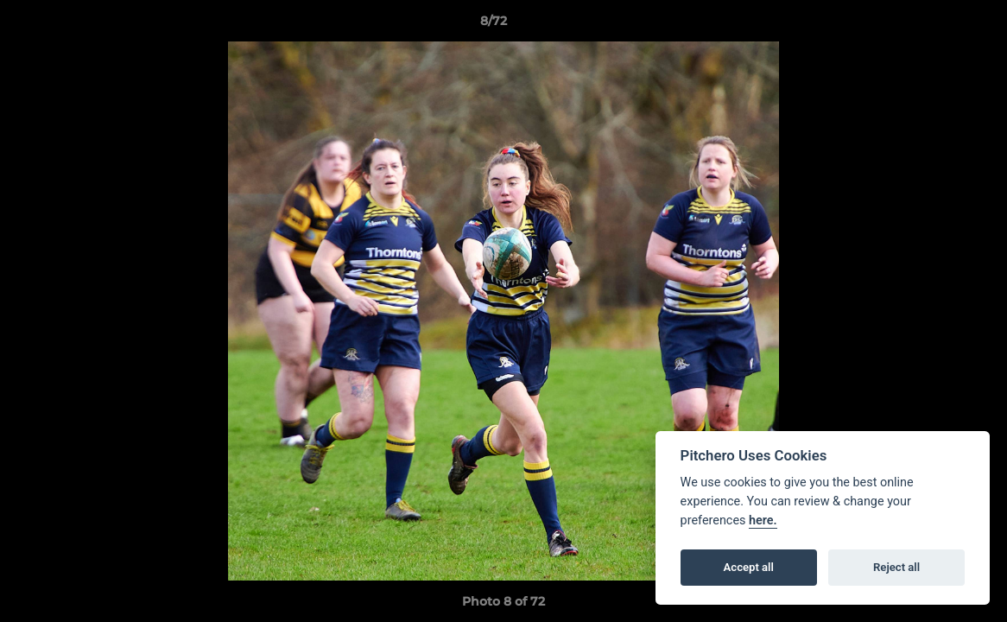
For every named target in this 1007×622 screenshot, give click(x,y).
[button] (934, 25)
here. (763, 520)
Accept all (749, 567)
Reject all (896, 567)
